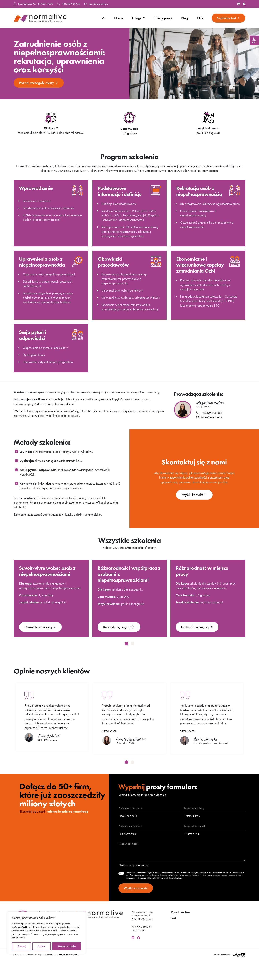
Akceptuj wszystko (67, 946)
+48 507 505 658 (68, 4)
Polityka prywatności (67, 954)
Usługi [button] (137, 18)
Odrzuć (41, 946)
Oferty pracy (163, 18)
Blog (184, 18)
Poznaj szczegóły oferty (38, 83)
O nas (118, 18)
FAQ (200, 18)
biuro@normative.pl (96, 4)
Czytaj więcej (109, 731)
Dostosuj (21, 946)
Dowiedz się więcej (40, 627)
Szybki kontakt (228, 18)
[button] (254, 40)
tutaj (179, 878)
